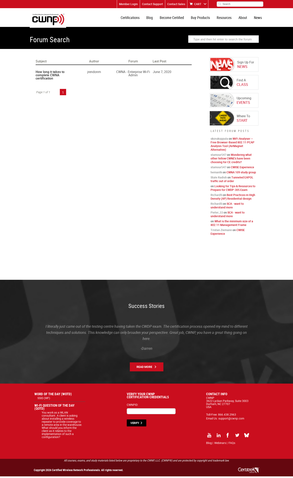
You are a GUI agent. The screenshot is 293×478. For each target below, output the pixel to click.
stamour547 (218, 156)
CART (197, 4)
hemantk (216, 174)
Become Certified (174, 18)
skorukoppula (219, 140)
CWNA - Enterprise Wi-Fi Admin (133, 75)
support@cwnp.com (231, 420)
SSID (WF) (43, 400)
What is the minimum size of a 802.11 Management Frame (232, 224)
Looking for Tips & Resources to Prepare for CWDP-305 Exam (233, 189)
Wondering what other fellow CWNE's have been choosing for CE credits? (231, 160)
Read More (144, 368)
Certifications (133, 18)
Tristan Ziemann (221, 231)
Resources (225, 18)
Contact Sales (176, 4)
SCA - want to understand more (227, 207)
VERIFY (134, 424)
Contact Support (152, 4)
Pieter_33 (217, 214)
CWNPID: (132, 406)
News (258, 18)
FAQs (231, 444)
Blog (152, 18)
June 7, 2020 (162, 73)
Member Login (128, 4)
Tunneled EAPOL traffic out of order (232, 181)
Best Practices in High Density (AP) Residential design (233, 198)
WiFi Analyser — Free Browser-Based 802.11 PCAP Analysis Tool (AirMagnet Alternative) (232, 145)
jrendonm (94, 73)
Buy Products (202, 18)
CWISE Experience (242, 169)
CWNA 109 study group (241, 174)
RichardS (216, 196)
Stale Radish (219, 179)
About (243, 18)
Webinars (220, 444)
